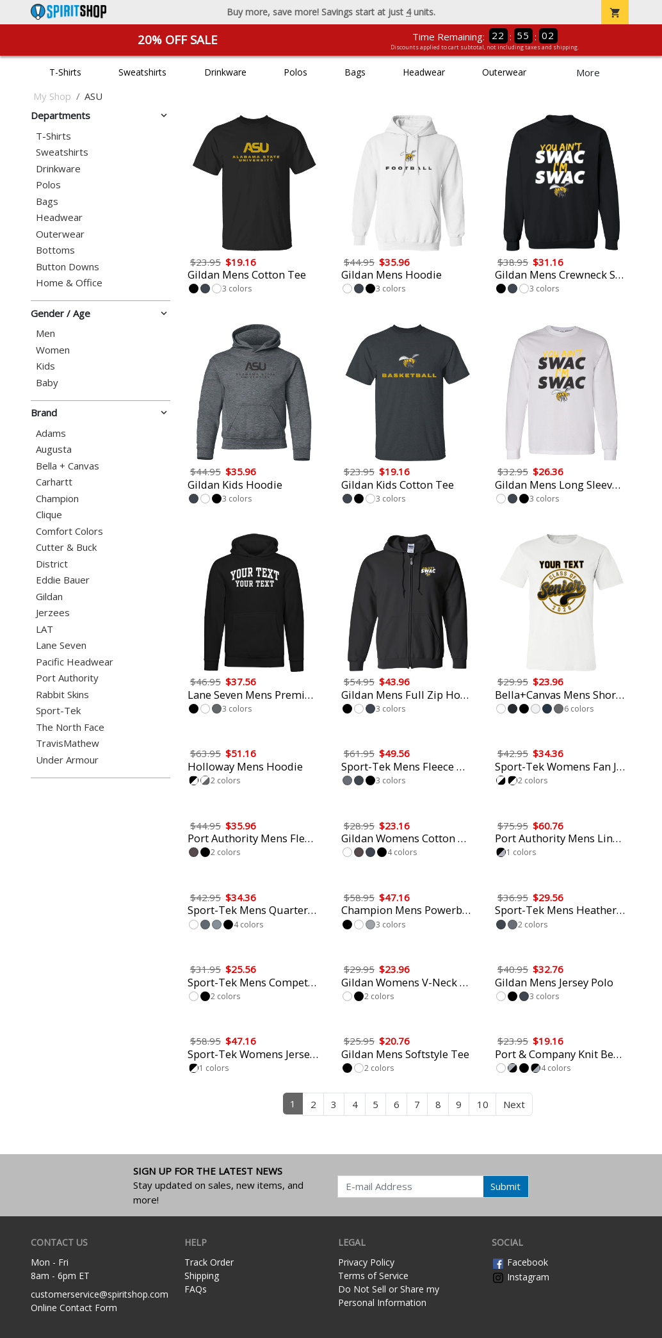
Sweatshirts (142, 72)
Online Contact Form (74, 1307)
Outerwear (504, 72)
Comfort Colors (69, 531)
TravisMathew (67, 743)
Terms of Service (373, 1275)
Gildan (49, 596)
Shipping (201, 1275)
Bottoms (55, 250)
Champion (57, 498)
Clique (49, 514)
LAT (44, 629)
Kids (45, 366)
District (52, 564)
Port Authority (67, 678)
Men (45, 333)
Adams (51, 433)
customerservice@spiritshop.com (99, 1294)
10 (482, 1104)
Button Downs (67, 266)
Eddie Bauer (63, 580)
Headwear (424, 72)
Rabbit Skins (62, 694)
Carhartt (54, 482)
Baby (47, 382)
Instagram (520, 1277)
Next (514, 1104)
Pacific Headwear (74, 662)
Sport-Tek (58, 710)
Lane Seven (61, 645)
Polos (295, 72)
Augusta (54, 449)
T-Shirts (65, 72)
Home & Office (69, 282)
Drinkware (225, 72)
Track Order (209, 1262)
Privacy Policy (366, 1262)
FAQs (195, 1289)
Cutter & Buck (66, 547)
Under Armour (67, 760)
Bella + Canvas (67, 466)
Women (53, 350)
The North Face (70, 727)
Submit (505, 1186)
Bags (355, 72)
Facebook (520, 1262)
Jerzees (53, 612)
